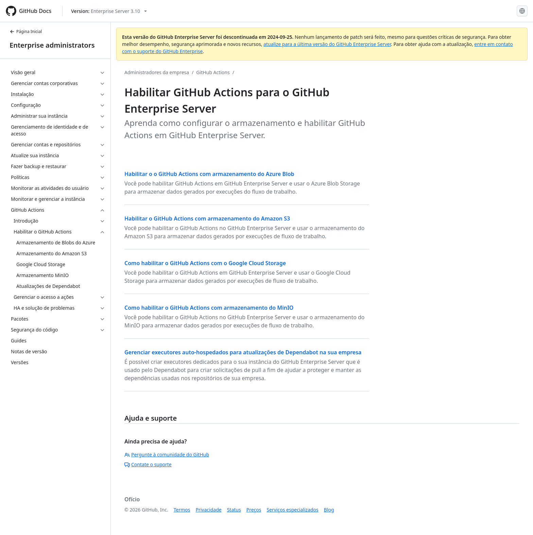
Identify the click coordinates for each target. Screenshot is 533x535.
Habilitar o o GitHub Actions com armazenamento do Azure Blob (209, 174)
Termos (182, 509)
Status (234, 509)
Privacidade (209, 509)
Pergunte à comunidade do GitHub (166, 454)
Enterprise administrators (52, 45)
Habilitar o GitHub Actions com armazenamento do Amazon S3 (207, 218)
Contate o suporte (148, 464)
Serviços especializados (292, 509)
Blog (329, 509)
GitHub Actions (212, 72)
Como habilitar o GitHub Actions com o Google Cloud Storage (205, 263)
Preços (253, 509)
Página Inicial (26, 31)
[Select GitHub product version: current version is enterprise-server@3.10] (109, 11)
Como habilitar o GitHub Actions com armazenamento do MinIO (208, 307)
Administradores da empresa (156, 72)
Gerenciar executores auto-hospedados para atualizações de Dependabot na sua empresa (242, 352)
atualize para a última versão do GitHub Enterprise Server (327, 44)
